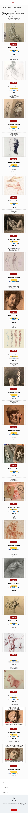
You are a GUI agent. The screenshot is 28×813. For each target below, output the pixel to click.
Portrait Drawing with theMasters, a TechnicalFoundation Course (14, 288)
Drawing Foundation (14, 704)
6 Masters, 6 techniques (14, 741)
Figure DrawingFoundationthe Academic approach (14, 556)
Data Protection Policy (21, 804)
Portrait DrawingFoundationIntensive (14, 364)
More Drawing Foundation (14, 630)
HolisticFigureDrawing (14, 326)
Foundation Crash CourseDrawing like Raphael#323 (14, 20)
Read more (14, 807)
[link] (14, 32)
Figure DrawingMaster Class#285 (14, 211)
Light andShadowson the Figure (14, 441)
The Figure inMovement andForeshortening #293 (14, 173)
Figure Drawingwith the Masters (14, 593)
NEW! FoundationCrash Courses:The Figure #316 (14, 58)
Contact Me (5, 787)
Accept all (14, 809)
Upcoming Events (6, 782)
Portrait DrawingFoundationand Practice (14, 402)
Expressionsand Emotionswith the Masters (14, 479)
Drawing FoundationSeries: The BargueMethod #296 (14, 134)
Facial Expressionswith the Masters (14, 668)
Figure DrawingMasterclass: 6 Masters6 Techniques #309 (14, 96)
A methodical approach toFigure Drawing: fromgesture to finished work (14, 249)
